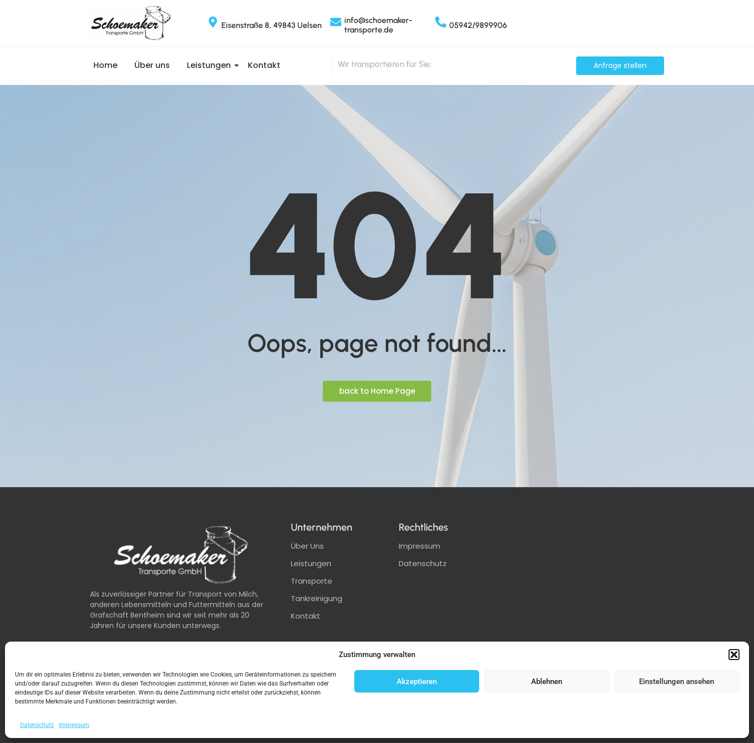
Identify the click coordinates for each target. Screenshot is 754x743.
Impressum (74, 725)
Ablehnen (546, 681)
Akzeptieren (417, 681)
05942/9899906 (478, 25)
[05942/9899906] (440, 22)
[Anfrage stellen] (620, 65)
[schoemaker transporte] (588, 597)
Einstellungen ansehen (676, 681)
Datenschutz (37, 725)
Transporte (311, 581)
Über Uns (307, 546)
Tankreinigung (316, 598)
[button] (734, 655)
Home (105, 65)
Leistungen (210, 65)
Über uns (152, 65)
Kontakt (264, 65)
